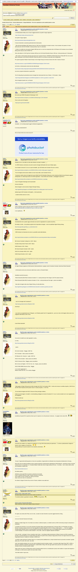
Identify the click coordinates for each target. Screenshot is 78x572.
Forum (8, 19)
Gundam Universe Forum (7, 22)
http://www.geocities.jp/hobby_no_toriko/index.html (26, 226)
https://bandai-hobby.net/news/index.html (24, 35)
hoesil (4, 203)
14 (13, 24)
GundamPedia (16, 19)
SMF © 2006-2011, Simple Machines (43, 568)
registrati (25, 12)
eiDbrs (4, 28)
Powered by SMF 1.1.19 (32, 568)
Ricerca (24, 19)
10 (7, 24)
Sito (5, 19)
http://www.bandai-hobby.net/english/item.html (25, 40)
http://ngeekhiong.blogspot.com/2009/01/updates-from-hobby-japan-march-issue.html (34, 189)
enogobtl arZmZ (6, 120)
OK (76, 1)
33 (15, 24)
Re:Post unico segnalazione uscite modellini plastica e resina (34, 295)
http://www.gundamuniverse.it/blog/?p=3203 (25, 318)
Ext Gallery (29, 19)
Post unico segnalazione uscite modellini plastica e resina (43, 22)
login (22, 12)
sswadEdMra (6, 411)
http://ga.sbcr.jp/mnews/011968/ (22, 102)
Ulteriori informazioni (68, 1)
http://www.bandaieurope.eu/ (21, 468)
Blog (12, 19)
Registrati (37, 19)
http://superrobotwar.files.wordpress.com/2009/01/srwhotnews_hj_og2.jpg (31, 179)
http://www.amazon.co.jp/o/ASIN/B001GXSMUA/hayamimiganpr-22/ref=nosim (32, 82)
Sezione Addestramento (17, 22)
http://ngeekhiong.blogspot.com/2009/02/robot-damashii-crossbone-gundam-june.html (34, 286)
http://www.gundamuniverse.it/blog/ (20, 88)
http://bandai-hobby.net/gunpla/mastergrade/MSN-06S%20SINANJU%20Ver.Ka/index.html (35, 68)
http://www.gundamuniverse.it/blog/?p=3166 (25, 304)
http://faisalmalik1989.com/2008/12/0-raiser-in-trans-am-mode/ (28, 208)
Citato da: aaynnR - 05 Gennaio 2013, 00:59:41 (23, 502)
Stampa (73, 24)
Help (21, 19)
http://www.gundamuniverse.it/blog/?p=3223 (24, 343)
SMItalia (44, 569)
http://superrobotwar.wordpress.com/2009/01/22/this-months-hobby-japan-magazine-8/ (34, 170)
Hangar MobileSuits (27, 22)
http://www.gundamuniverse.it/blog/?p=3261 (24, 400)
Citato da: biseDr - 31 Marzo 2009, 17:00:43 (22, 493)
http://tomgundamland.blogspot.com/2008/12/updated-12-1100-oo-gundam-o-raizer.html (34, 77)
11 (9, 24)
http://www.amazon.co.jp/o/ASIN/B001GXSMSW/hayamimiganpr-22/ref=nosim (32, 63)
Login (33, 19)
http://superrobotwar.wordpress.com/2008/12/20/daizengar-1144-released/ (31, 97)
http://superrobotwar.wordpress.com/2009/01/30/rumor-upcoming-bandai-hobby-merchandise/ (35, 237)
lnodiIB (4, 490)
